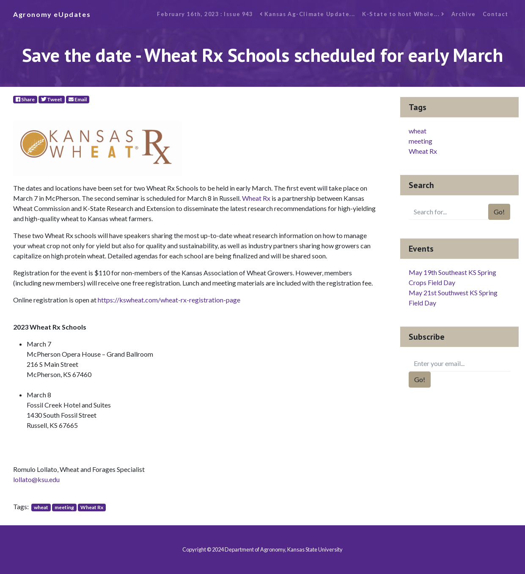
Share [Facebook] (25, 99)
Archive (463, 14)
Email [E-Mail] (78, 99)
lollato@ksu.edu (36, 479)
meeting (64, 507)
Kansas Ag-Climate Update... (307, 14)
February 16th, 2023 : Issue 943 (205, 14)
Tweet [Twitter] (51, 99)
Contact (496, 14)
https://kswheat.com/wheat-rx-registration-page (169, 300)
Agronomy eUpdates (52, 14)
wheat (41, 507)
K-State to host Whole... (403, 14)
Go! (499, 212)
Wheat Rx (256, 198)
